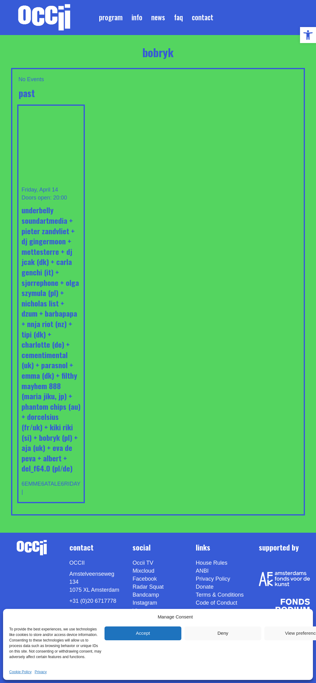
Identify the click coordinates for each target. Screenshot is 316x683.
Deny (222, 633)
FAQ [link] (178, 17)
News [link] (158, 17)
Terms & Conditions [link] (220, 595)
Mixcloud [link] (143, 571)
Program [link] (111, 17)
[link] (308, 35)
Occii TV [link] (142, 563)
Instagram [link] (144, 603)
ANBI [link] (202, 571)
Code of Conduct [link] (216, 603)
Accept (143, 633)
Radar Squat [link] (148, 587)
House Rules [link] (211, 563)
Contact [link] (202, 17)
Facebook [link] (144, 579)
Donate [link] (205, 587)
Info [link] (137, 17)
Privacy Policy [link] (213, 579)
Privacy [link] (41, 672)
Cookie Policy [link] (20, 672)
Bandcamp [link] (145, 595)
